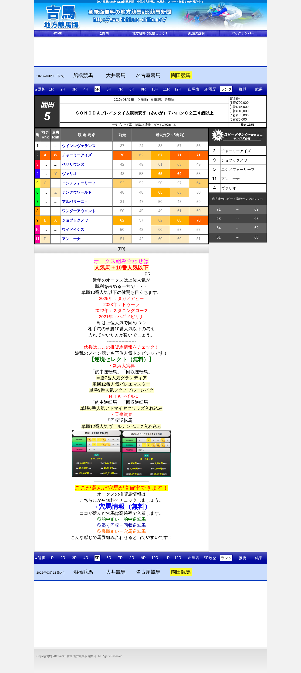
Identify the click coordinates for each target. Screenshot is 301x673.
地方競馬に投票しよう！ (150, 33)
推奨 (242, 89)
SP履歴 (210, 89)
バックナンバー (242, 33)
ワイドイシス (73, 230)
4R (86, 89)
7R (120, 89)
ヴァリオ (69, 174)
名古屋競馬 (148, 75)
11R (166, 89)
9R (143, 89)
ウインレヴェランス (78, 146)
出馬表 (193, 89)
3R (74, 89)
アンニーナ (71, 239)
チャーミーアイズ (77, 155)
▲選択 (39, 89)
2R (63, 89)
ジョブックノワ (75, 220)
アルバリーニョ (75, 202)
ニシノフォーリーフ (78, 183)
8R (131, 89)
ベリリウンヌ (73, 164)
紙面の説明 (196, 33)
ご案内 (104, 33)
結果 (259, 89)
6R (108, 89)
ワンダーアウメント (78, 211)
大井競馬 (115, 75)
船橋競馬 (83, 75)
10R (154, 89)
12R (177, 89)
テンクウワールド (77, 192)
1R (51, 89)
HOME (57, 33)
